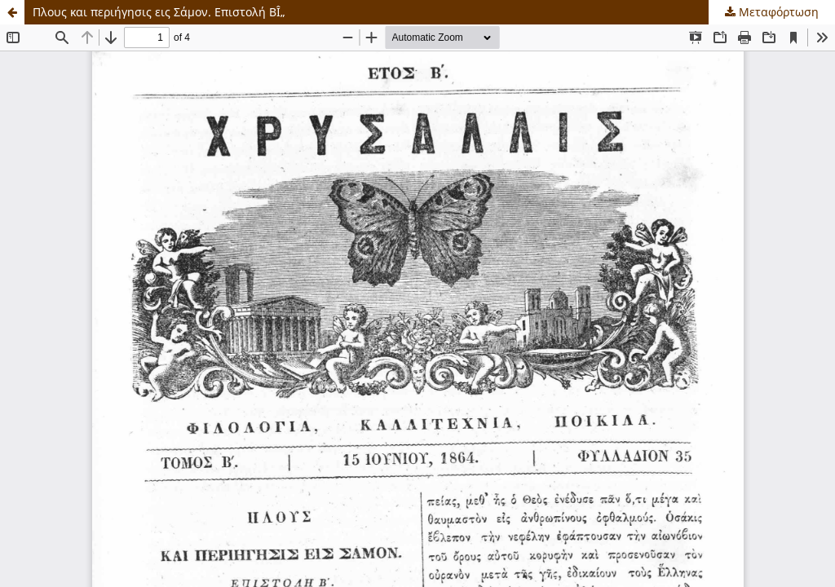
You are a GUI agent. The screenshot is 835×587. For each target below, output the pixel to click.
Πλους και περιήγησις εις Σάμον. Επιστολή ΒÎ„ (159, 12)
